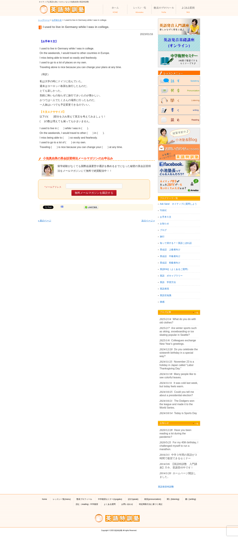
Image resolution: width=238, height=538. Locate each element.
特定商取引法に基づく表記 (150, 504)
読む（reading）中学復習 (87, 504)
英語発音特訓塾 (166, 486)
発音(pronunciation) (152, 499)
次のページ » (148, 220)
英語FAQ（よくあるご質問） (174, 269)
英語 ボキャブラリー (171, 275)
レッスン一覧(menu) (62, 499)
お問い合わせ (127, 504)
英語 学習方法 (168, 282)
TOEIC (163, 210)
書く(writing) (190, 499)
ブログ (163, 230)
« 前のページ (44, 220)
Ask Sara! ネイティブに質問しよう (178, 204)
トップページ (44, 20)
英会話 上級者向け (170, 249)
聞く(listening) (173, 499)
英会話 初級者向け (170, 262)
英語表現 (164, 288)
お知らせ (164, 223)
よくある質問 (110, 504)
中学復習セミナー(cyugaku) (110, 499)
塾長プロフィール (84, 499)
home (44, 499)
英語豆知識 (165, 295)
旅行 (162, 236)
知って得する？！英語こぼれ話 (176, 243)
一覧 (196, 313)
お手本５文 (57, 20)
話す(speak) (133, 499)
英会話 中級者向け (170, 256)
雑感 (162, 302)
